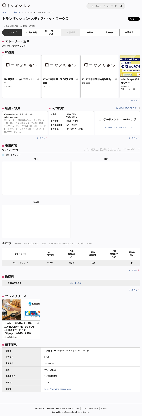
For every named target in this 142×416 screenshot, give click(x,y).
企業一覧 (17, 12)
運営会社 (104, 408)
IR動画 (90, 32)
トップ (13, 32)
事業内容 (129, 32)
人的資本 (110, 32)
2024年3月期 (75, 282)
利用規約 (50, 408)
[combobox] (106, 6)
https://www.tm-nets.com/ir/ (57, 388)
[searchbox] (107, 6)
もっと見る (133, 100)
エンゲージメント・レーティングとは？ (117, 127)
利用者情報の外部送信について (67, 408)
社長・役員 (31, 32)
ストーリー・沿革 (51, 32)
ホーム (7, 12)
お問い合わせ (40, 408)
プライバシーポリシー (90, 408)
